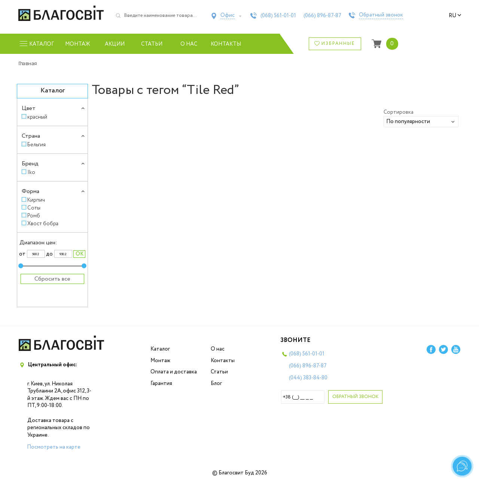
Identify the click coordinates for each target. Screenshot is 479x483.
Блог (216, 383)
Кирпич (36, 200)
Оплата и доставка (173, 372)
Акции (115, 44)
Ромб (33, 215)
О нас (188, 44)
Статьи (151, 44)
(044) (308, 378)
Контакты (226, 44)
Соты (33, 208)
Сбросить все (52, 279)
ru (455, 15)
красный (37, 117)
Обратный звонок (381, 15)
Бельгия (36, 144)
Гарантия (161, 383)
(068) (278, 15)
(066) (322, 15)
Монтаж (77, 44)
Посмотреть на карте (53, 447)
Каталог (160, 349)
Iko (31, 172)
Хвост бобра (42, 223)
